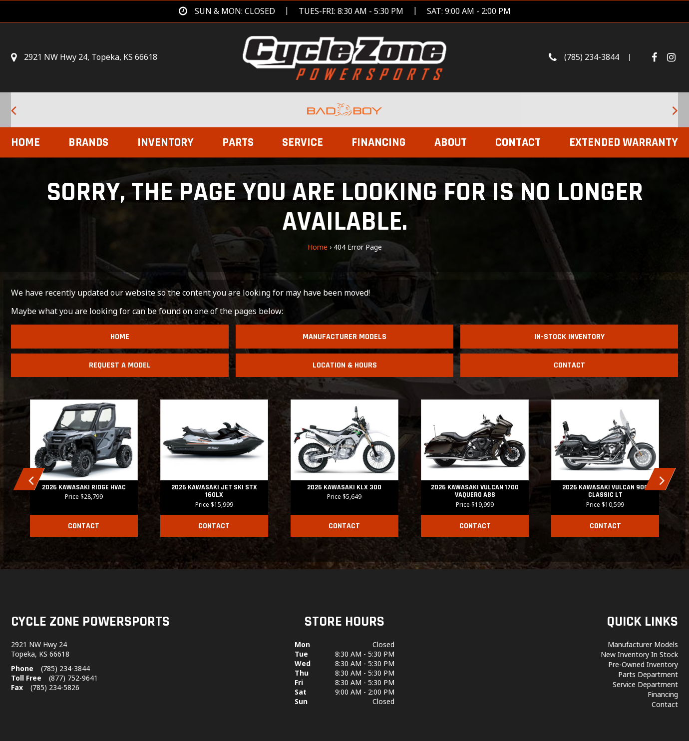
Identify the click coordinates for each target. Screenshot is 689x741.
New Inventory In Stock (639, 654)
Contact (518, 142)
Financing (378, 142)
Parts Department (648, 674)
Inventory (165, 142)
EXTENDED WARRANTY (623, 142)
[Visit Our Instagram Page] (671, 57)
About (450, 142)
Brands (88, 142)
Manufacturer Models (344, 337)
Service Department (645, 684)
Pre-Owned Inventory (643, 664)
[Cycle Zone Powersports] (345, 56)
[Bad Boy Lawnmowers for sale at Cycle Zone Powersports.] (344, 109)
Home (25, 142)
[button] (29, 479)
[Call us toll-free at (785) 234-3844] (594, 57)
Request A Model (120, 365)
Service (302, 142)
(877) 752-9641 (73, 678)
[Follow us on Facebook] (658, 57)
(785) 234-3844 (65, 668)
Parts (238, 142)
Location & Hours (345, 365)
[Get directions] (345, 11)
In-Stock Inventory (569, 337)
